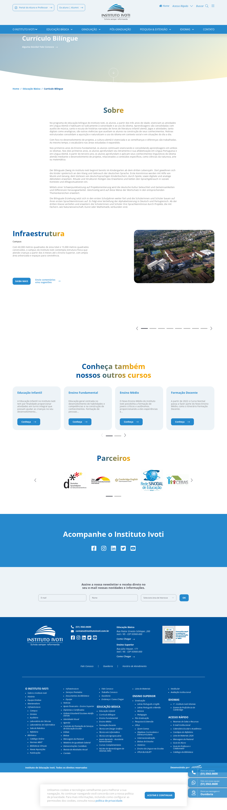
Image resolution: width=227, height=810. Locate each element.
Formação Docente (184, 429)
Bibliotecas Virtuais (38, 783)
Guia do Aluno (179, 780)
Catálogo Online (37, 776)
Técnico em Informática (109, 770)
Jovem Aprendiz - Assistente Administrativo (111, 778)
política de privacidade (109, 800)
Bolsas (66, 773)
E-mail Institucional (181, 763)
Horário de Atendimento (134, 704)
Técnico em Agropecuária (110, 773)
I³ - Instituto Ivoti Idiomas (184, 741)
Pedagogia (142, 752)
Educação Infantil (29, 429)
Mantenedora (34, 741)
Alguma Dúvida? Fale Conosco (38, 81)
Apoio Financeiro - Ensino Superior (78, 744)
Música (140, 749)
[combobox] (159, 635)
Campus (34, 748)
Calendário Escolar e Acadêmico (187, 766)
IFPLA (137, 763)
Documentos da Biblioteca (77, 733)
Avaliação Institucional (181, 730)
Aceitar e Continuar (159, 795)
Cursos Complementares (110, 783)
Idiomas (187, 30)
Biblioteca (32, 773)
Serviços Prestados (74, 730)
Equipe (69, 737)
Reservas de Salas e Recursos (186, 759)
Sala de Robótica (37, 766)
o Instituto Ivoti (25, 30)
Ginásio (33, 752)
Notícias (66, 740)
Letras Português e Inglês (148, 741)
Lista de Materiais (142, 726)
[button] (137, 364)
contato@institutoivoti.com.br (90, 668)
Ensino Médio (129, 429)
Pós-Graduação (120, 30)
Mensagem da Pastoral (73, 777)
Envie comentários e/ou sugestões (45, 316)
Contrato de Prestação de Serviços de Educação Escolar (78, 765)
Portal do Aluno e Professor (33, 8)
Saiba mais (21, 316)
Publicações (35, 790)
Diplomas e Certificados (73, 747)
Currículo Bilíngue (107, 752)
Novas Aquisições (37, 787)
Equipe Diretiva (34, 738)
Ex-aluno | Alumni (71, 8)
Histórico (141, 783)
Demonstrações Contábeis (75, 784)
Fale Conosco (87, 704)
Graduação (91, 30)
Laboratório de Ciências (40, 759)
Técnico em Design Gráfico (110, 766)
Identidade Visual (71, 757)
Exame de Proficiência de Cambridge (184, 746)
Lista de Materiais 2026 (183, 773)
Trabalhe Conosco (109, 730)
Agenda (66, 760)
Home (164, 6)
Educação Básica (60, 30)
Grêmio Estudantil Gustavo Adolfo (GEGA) (78, 752)
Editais (66, 769)
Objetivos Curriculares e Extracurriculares (147, 771)
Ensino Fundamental (83, 429)
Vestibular (175, 726)
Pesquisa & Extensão (155, 30)
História (31, 734)
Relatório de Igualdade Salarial (76, 780)
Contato (208, 30)
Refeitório (34, 769)
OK (184, 635)
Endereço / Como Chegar (113, 737)
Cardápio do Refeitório (183, 770)
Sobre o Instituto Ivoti (37, 731)
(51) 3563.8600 (81, 664)
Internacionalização (146, 775)
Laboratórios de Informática (42, 762)
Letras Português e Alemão (149, 745)
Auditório (34, 755)
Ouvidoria (108, 704)
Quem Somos (143, 766)
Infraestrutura (72, 726)
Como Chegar (124, 677)
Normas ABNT (36, 780)
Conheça (28, 458)
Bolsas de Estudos (145, 779)
